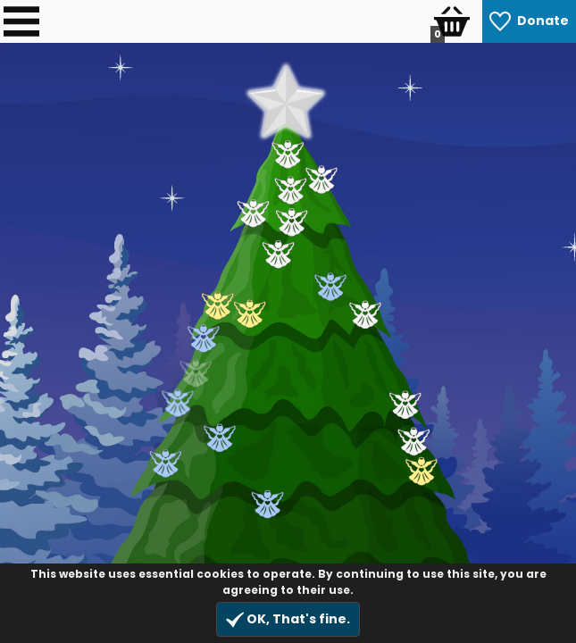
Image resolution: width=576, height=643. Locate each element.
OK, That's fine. (288, 619)
